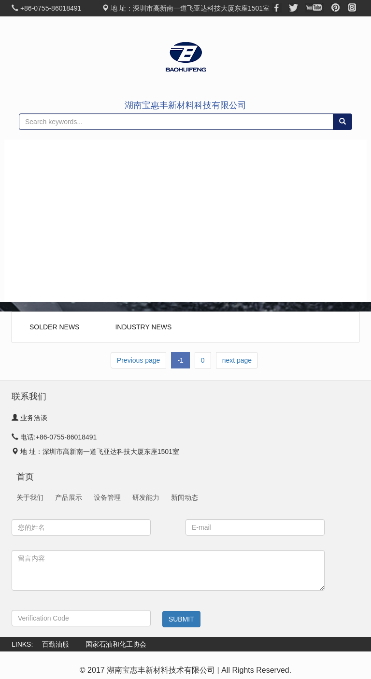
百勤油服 (55, 644)
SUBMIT (181, 619)
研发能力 (145, 497)
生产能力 (39, 221)
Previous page (138, 360)
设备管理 (107, 497)
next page (237, 360)
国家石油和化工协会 (116, 644)
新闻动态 (39, 267)
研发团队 (39, 244)
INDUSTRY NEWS (143, 327)
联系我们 (39, 290)
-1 (180, 360)
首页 (33, 151)
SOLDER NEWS (54, 327)
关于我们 (39, 174)
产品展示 (39, 197)
